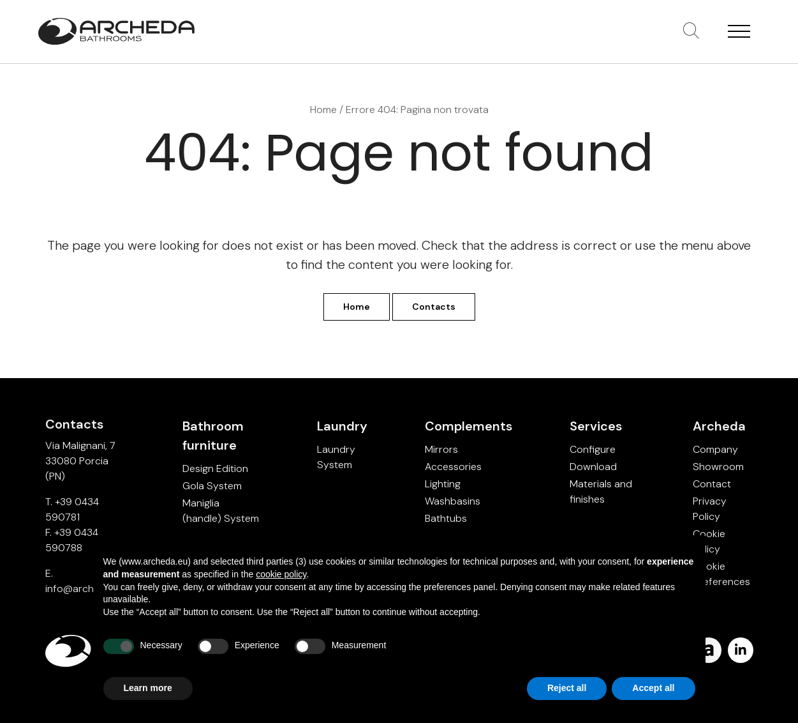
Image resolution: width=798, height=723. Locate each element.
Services (596, 426)
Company (715, 449)
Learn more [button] (148, 688)
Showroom (718, 466)
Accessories (453, 466)
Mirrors (441, 449)
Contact (712, 484)
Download (593, 466)
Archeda (719, 426)
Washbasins (452, 501)
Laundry (342, 426)
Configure (593, 449)
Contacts (433, 306)
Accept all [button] (653, 688)
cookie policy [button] (281, 574)
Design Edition (215, 468)
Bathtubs (446, 518)
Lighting (443, 484)
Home (323, 109)
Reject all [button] (566, 688)
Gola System (212, 485)
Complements (468, 426)
